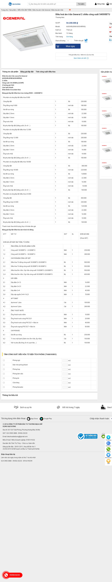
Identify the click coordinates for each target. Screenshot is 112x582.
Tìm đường (108, 438)
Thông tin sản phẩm (10, 72)
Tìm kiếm (81, 4)
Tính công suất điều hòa (45, 72)
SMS (108, 461)
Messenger (108, 455)
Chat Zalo (108, 444)
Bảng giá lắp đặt (27, 72)
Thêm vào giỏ (81, 40)
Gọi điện (108, 450)
